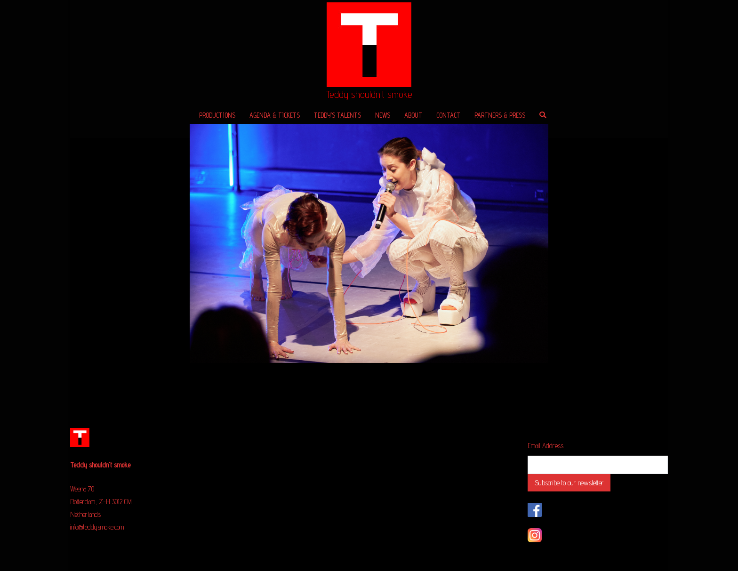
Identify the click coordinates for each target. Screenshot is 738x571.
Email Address (545, 446)
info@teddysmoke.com (97, 527)
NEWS (382, 115)
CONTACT (448, 115)
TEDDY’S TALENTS (337, 115)
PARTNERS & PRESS (499, 115)
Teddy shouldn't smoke (369, 94)
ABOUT (413, 115)
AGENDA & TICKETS (274, 115)
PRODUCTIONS (217, 115)
